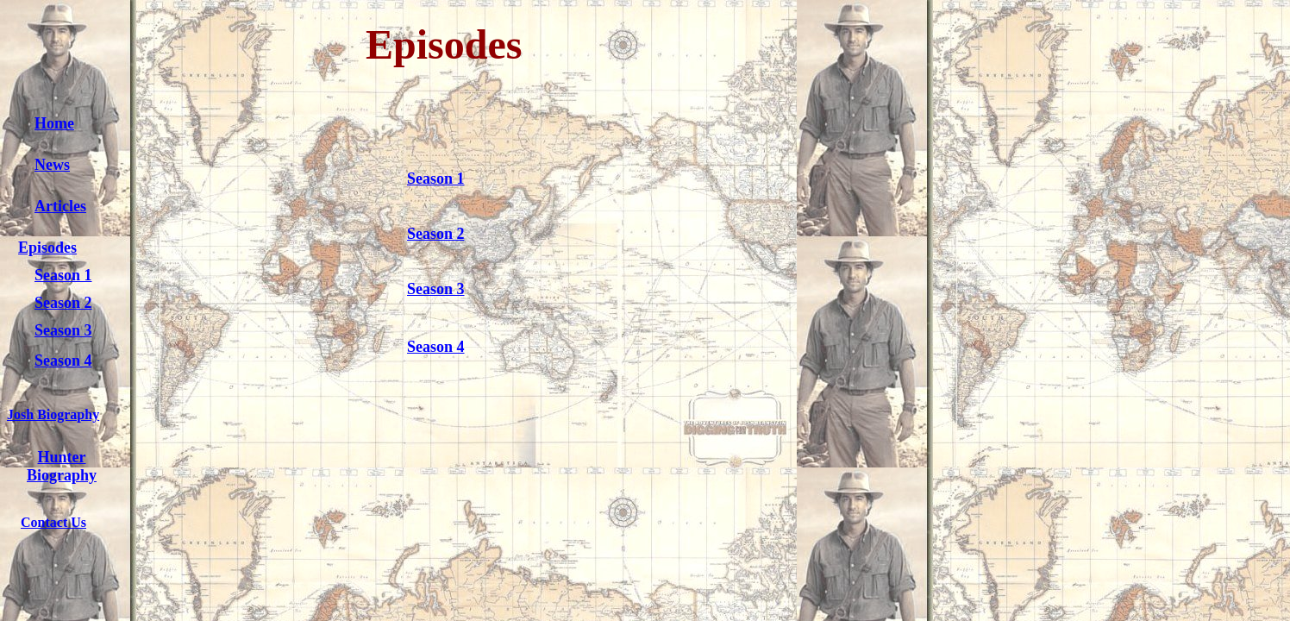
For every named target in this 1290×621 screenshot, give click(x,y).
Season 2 (63, 302)
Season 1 (63, 275)
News (52, 164)
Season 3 (63, 330)
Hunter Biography (62, 466)
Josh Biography (53, 414)
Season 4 (63, 360)
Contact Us (53, 522)
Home (54, 123)
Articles (60, 206)
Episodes (47, 247)
